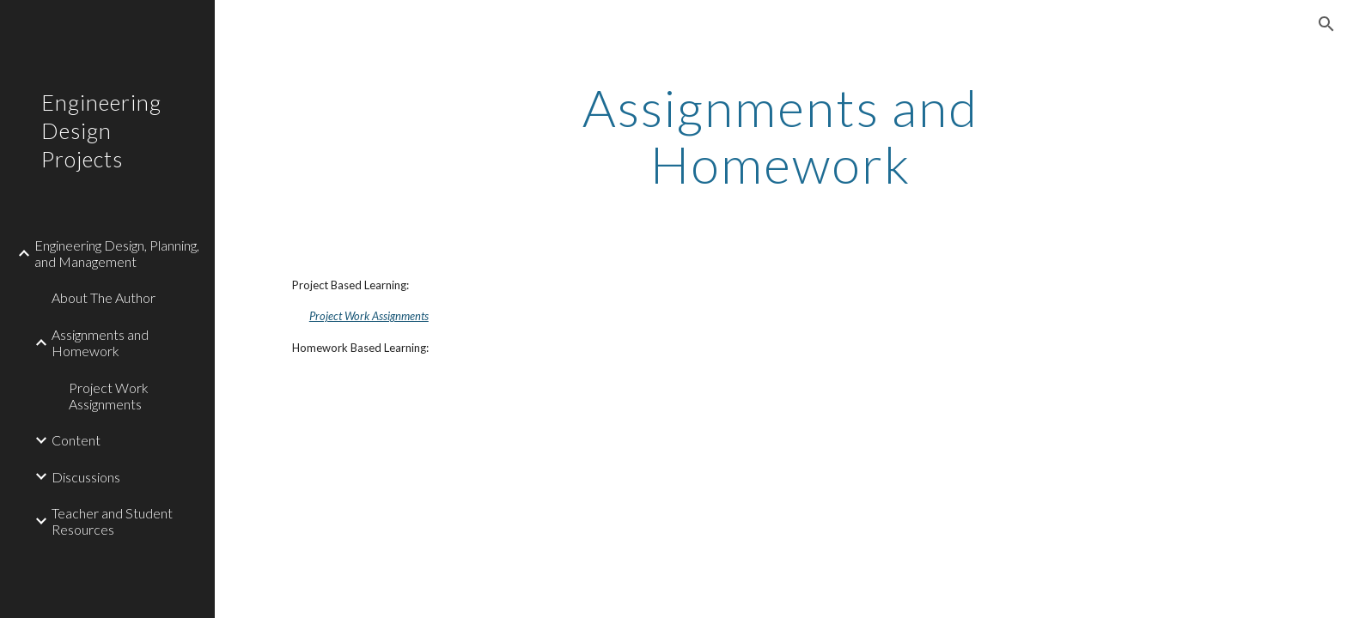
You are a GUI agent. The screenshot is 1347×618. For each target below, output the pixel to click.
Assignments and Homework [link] (100, 342)
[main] (780, 135)
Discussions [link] (86, 477)
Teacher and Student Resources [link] (112, 521)
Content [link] (76, 440)
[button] (1326, 24)
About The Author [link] (103, 297)
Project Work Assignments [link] (109, 395)
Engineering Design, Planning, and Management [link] (116, 253)
